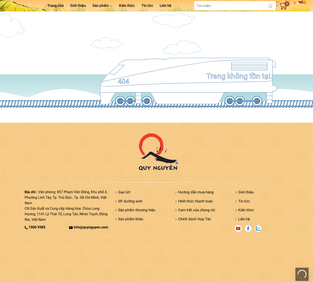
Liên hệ (165, 5)
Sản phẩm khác (130, 219)
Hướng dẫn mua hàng (196, 192)
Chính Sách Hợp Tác (194, 219)
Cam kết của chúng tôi (196, 210)
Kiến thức (127, 5)
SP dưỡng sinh (130, 201)
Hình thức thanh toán (195, 201)
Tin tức (147, 5)
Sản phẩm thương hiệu (136, 210)
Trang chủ (55, 5)
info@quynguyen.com (88, 227)
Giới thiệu (78, 5)
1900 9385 (35, 227)
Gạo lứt (124, 192)
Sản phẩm (100, 5)
